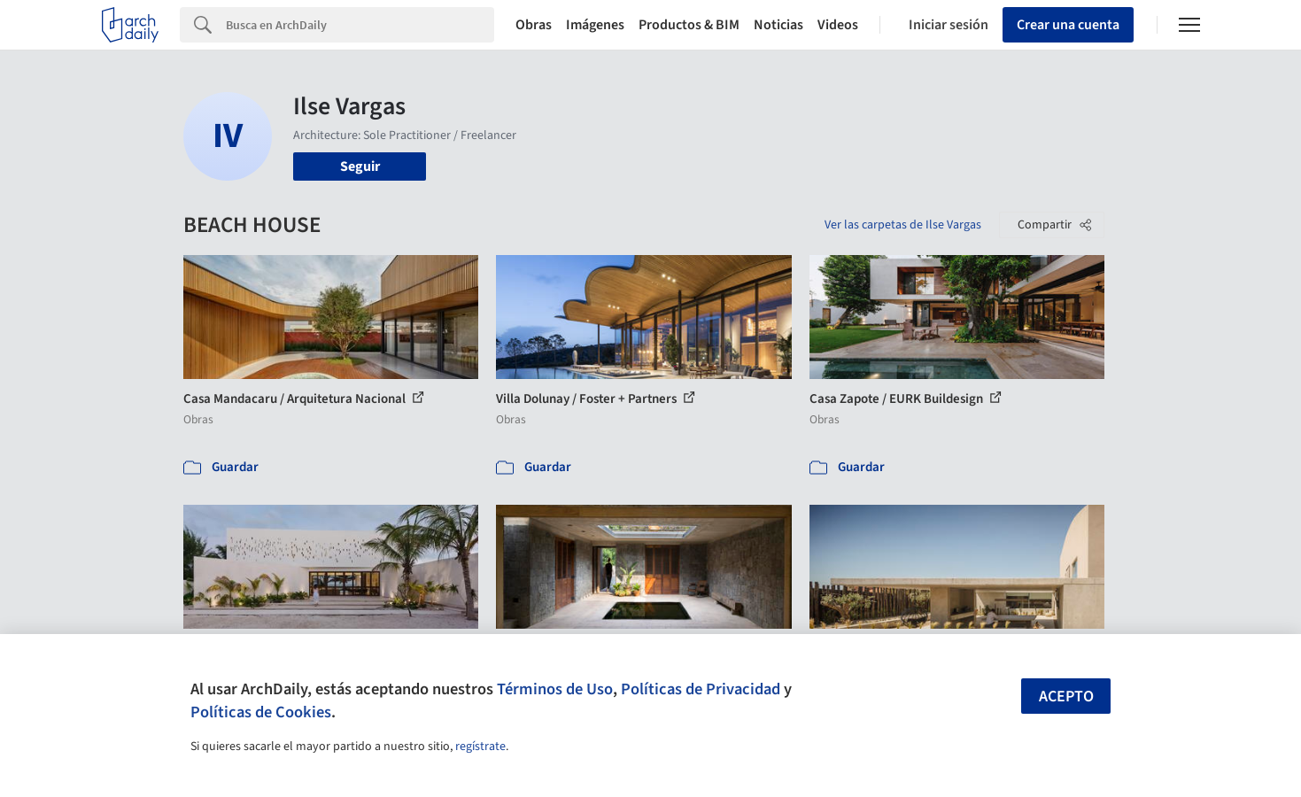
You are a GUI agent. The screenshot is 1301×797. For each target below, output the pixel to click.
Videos (837, 25)
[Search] (360, 25)
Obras (533, 25)
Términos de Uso (555, 688)
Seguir (360, 166)
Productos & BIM (689, 25)
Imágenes (595, 25)
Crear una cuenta (1068, 25)
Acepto (1066, 696)
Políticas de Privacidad (700, 688)
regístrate (480, 746)
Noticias (778, 25)
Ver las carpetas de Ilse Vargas (903, 225)
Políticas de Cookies (260, 711)
